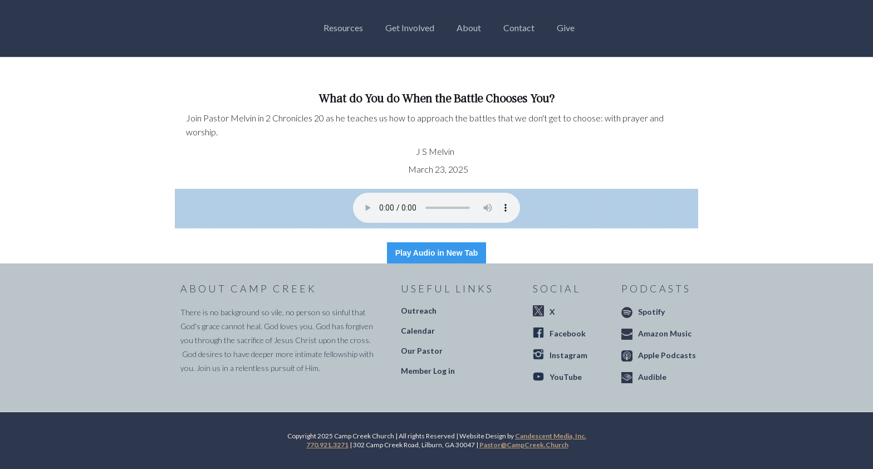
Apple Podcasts (667, 355)
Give (566, 27)
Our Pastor (422, 350)
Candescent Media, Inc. (550, 436)
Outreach (418, 310)
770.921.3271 (327, 445)
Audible (652, 377)
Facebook (568, 333)
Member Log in (428, 370)
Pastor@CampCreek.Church (523, 445)
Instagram (568, 355)
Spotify (651, 311)
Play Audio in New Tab (436, 252)
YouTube (566, 377)
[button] (346, 27)
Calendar (418, 330)
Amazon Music (664, 333)
